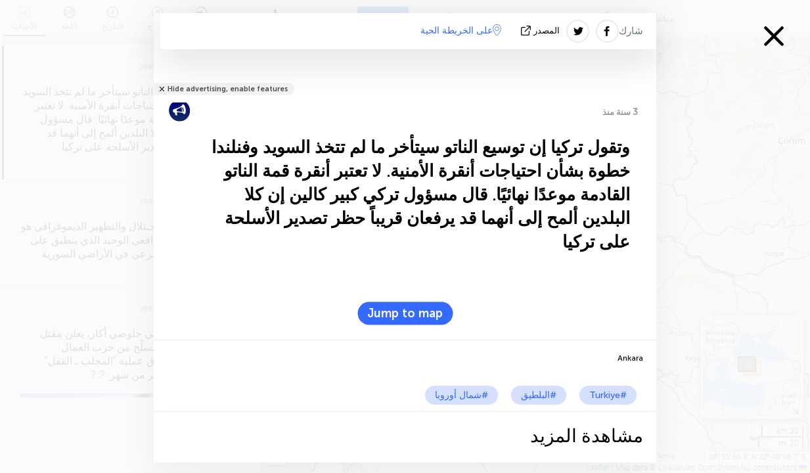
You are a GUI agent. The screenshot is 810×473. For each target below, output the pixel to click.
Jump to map (405, 313)
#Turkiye (608, 395)
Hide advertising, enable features (228, 89)
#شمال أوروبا (461, 395)
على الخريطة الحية (460, 30)
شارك (631, 31)
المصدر (542, 30)
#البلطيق (538, 395)
